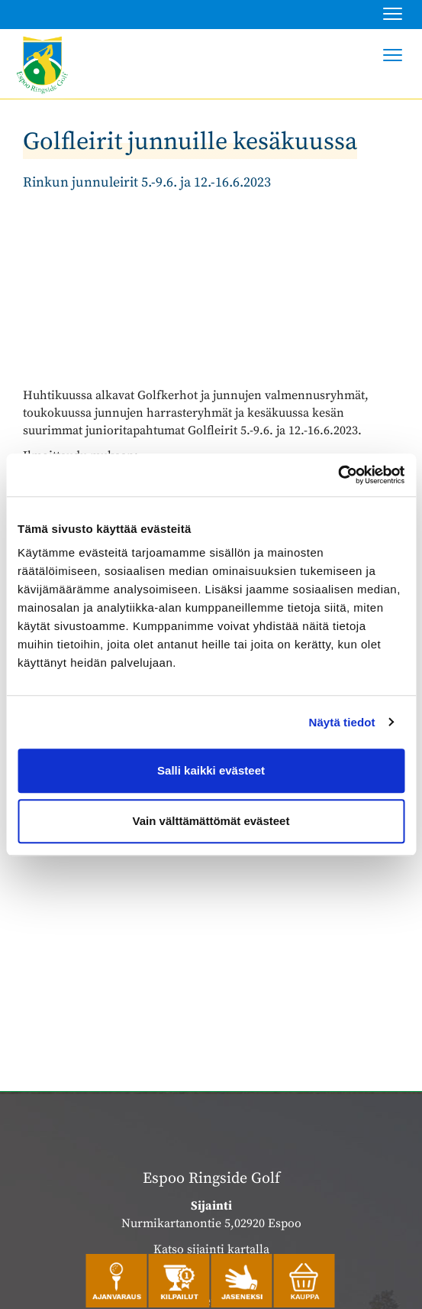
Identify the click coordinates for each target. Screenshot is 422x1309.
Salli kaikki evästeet (211, 770)
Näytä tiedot (342, 722)
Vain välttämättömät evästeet (211, 820)
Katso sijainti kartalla (211, 1249)
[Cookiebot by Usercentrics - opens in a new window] (337, 475)
